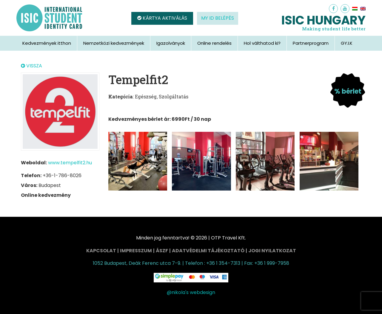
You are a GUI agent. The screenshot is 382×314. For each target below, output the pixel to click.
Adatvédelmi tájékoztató (208, 250)
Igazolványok (170, 43)
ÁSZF (162, 250)
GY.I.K (346, 43)
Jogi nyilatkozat (272, 250)
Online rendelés (214, 43)
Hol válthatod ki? (262, 43)
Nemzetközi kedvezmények (113, 43)
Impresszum (136, 250)
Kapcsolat (101, 250)
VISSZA (31, 66)
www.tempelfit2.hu (70, 162)
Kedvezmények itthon (46, 43)
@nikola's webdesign (191, 292)
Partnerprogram (311, 43)
